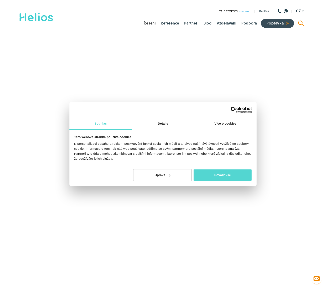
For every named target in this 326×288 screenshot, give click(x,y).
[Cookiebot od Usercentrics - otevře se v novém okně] (234, 110)
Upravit (162, 175)
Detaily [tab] (163, 123)
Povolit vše (222, 175)
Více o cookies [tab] (225, 123)
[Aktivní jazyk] (300, 11)
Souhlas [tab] (100, 123)
